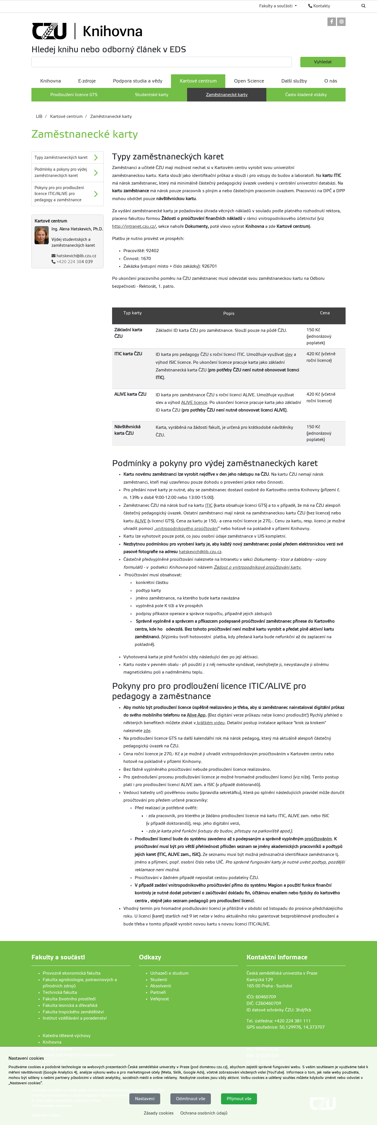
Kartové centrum (66, 116)
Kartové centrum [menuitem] (198, 81)
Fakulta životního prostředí (69, 999)
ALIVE (140, 521)
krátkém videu (210, 723)
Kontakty (319, 6)
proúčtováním (318, 839)
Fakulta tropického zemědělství (73, 1012)
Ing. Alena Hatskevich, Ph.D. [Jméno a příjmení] (77, 229)
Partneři (158, 992)
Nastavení (145, 1098)
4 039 (75, 262)
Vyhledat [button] (323, 62)
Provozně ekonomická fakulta (71, 973)
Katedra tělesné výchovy (67, 1035)
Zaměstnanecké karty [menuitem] (227, 94)
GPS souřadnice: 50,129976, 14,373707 (286, 1027)
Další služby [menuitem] (294, 81)
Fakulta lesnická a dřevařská (70, 1005)
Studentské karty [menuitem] (151, 94)
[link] (331, 22)
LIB (39, 116)
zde (146, 730)
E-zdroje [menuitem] (87, 81)
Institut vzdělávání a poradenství (75, 1018)
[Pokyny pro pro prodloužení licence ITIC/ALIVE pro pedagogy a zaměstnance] (67, 194)
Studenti (158, 979)
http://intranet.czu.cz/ (134, 226)
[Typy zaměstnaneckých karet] (67, 158)
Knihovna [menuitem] (50, 81)
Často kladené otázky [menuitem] (306, 94)
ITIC (209, 505)
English (344, 6)
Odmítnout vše (190, 1098)
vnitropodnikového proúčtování (187, 528)
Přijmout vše (239, 1098)
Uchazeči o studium (169, 973)
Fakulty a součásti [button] (276, 6)
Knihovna (52, 1042)
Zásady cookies (158, 1113)
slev (289, 354)
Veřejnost (159, 999)
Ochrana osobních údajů (204, 1113)
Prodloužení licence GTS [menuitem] (73, 94)
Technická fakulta (60, 992)
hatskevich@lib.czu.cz (76, 256)
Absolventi (160, 986)
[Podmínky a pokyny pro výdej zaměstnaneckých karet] (67, 172)
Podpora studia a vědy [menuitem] (137, 81)
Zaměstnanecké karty (110, 116)
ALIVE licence (194, 402)
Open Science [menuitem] (249, 81)
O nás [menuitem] (330, 81)
